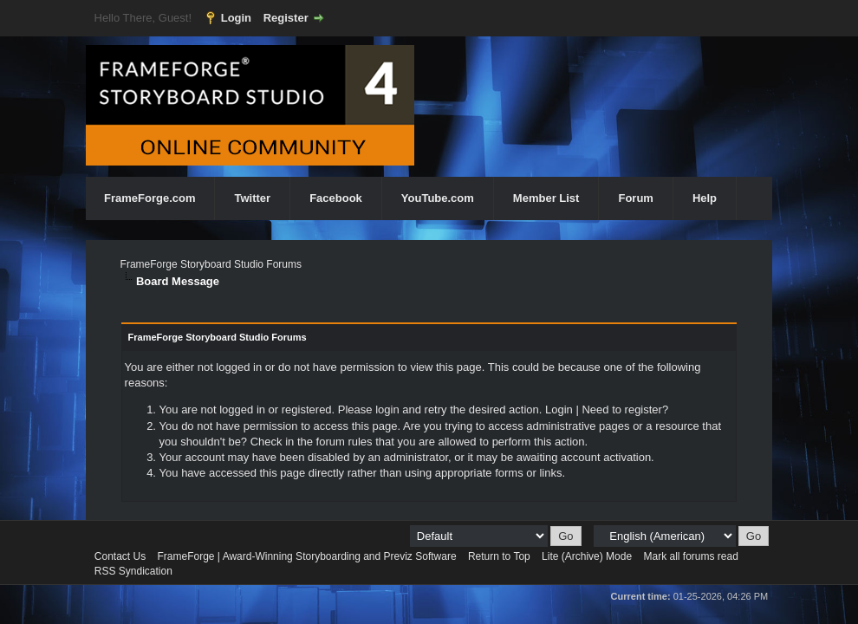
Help (704, 198)
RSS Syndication (133, 571)
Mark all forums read (690, 556)
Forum (635, 198)
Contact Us (120, 556)
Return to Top (499, 556)
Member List (546, 198)
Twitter (252, 198)
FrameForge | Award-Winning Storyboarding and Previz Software (307, 556)
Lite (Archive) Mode (587, 556)
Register (286, 17)
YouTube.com (437, 198)
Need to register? (625, 409)
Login (236, 17)
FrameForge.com (149, 198)
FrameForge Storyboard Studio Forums (211, 264)
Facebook (335, 198)
